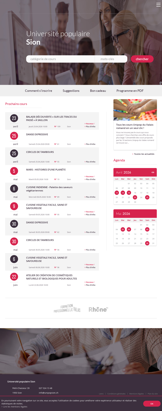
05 (123, 229)
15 (129, 193)
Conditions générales (116, 394)
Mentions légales (136, 394)
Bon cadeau (98, 90)
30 (147, 243)
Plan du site (153, 394)
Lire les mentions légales (15, 406)
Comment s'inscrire (38, 90)
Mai (123, 214)
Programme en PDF (130, 90)
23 (135, 197)
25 (147, 197)
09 (147, 229)
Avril (123, 172)
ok (151, 403)
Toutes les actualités (144, 154)
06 (129, 229)
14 (123, 193)
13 (117, 193)
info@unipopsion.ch (48, 392)
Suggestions (71, 90)
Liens (101, 394)
